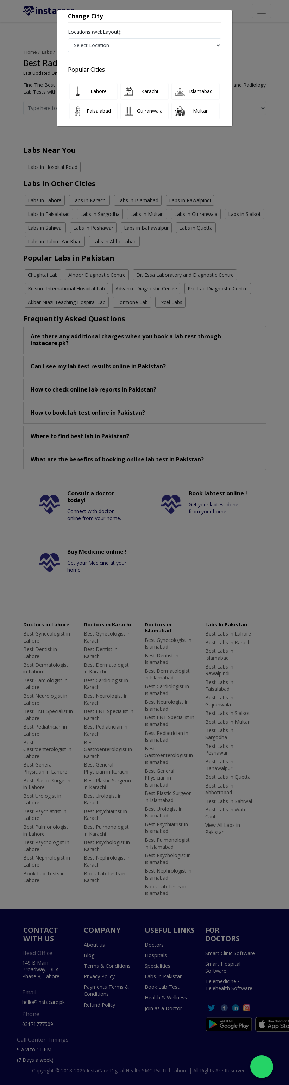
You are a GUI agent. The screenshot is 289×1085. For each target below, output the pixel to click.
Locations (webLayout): (94, 31)
